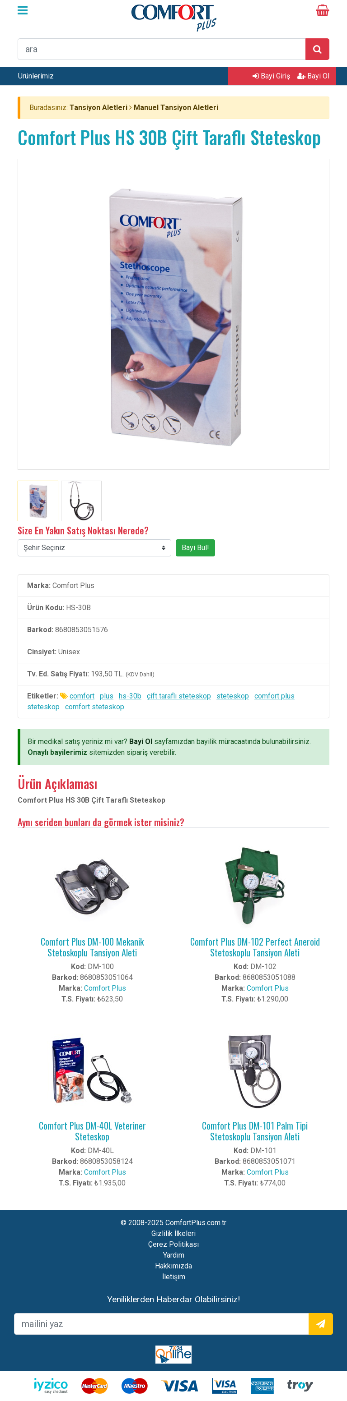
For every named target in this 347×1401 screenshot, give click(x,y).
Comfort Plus (105, 988)
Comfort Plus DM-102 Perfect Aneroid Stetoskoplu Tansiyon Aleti (255, 947)
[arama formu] (162, 49)
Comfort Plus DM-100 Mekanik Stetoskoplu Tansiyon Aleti (92, 947)
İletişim (173, 1276)
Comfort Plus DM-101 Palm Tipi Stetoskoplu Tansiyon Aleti (255, 1131)
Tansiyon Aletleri (98, 107)
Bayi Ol (313, 76)
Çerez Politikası (173, 1244)
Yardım (173, 1255)
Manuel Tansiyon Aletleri (176, 107)
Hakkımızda (173, 1266)
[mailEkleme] (161, 1324)
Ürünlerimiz (36, 76)
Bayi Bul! (195, 547)
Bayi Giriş (271, 76)
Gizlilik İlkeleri (173, 1233)
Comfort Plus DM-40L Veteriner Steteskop (92, 1131)
